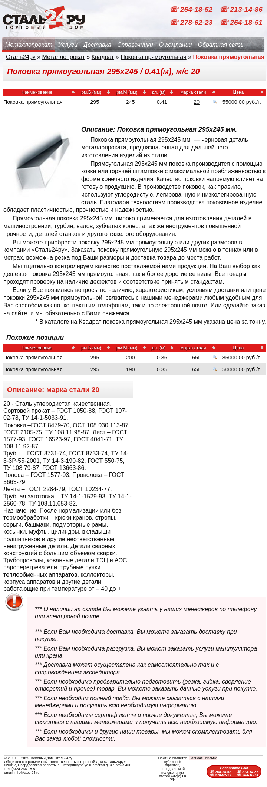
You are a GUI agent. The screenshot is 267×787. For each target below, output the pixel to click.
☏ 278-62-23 (191, 22)
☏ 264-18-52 (191, 9)
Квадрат (103, 57)
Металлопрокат (28, 45)
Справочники (135, 45)
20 (197, 102)
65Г (196, 357)
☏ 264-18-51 (241, 22)
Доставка (97, 45)
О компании (175, 45)
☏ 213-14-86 (241, 9)
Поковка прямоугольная (154, 57)
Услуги (68, 45)
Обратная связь (221, 45)
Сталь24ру (21, 57)
